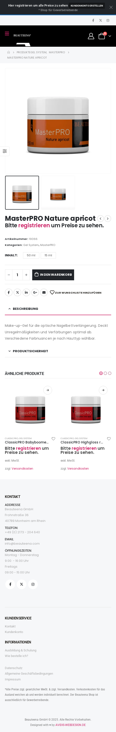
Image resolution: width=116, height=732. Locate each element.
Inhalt (11, 255)
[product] (30, 407)
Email (44, 292)
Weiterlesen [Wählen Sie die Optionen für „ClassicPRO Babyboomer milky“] (47, 390)
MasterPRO (47, 245)
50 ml (31, 255)
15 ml (48, 255)
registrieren (34, 225)
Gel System (31, 245)
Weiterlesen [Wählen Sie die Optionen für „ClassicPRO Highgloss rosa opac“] (103, 390)
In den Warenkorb (56, 274)
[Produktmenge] (17, 274)
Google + (35, 292)
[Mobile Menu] (8, 34)
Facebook (9, 292)
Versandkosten (22, 469)
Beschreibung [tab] (25, 308)
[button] (101, 373)
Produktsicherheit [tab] (30, 351)
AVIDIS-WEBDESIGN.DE (70, 725)
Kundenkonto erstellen (87, 5)
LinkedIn (26, 292)
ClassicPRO (11, 438)
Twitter (17, 292)
